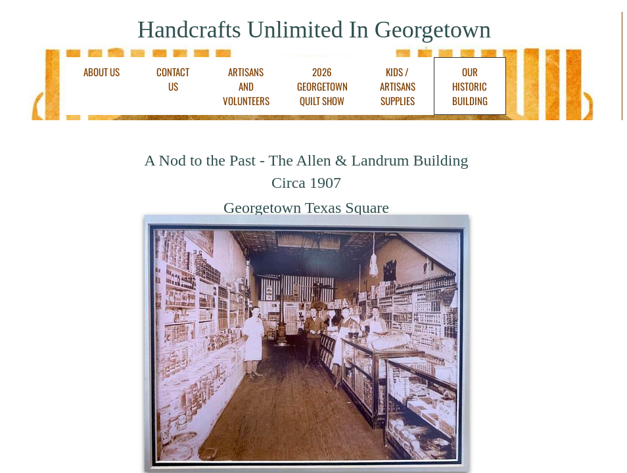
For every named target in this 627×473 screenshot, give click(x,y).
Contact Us (172, 78)
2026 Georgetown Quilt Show (322, 86)
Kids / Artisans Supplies (397, 86)
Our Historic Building (470, 86)
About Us (101, 71)
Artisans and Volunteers (246, 86)
